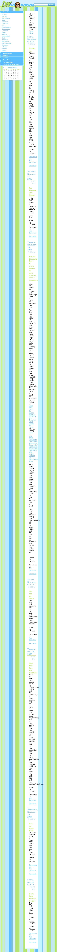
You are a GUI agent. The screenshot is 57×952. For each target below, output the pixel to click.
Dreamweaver (6, 29)
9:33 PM (31, 587)
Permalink (32, 166)
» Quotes (4, 46)
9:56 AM (31, 252)
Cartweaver (5, 21)
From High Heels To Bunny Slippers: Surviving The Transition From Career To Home (32, 416)
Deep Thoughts (6, 27)
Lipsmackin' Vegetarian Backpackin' (33, 443)
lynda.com (5, 39)
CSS (3, 25)
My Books (6, 55)
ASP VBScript (6, 18)
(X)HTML (4, 16)
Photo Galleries (8, 62)
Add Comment (32, 161)
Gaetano (4, 34)
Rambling (4, 48)
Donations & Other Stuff (11, 64)
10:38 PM (32, 658)
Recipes (4, 50)
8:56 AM (31, 44)
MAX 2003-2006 (6, 43)
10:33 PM (32, 888)
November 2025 (12, 67)
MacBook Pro (5, 41)
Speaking (6, 58)
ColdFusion (5, 23)
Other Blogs (7, 60)
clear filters (31, 32)
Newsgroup (5, 45)
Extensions (5, 30)
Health (3, 37)
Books (3, 20)
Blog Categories (8, 12)
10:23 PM (32, 182)
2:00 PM (31, 819)
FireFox (4, 32)
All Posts (4, 14)
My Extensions (7, 53)
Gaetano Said (6, 36)
